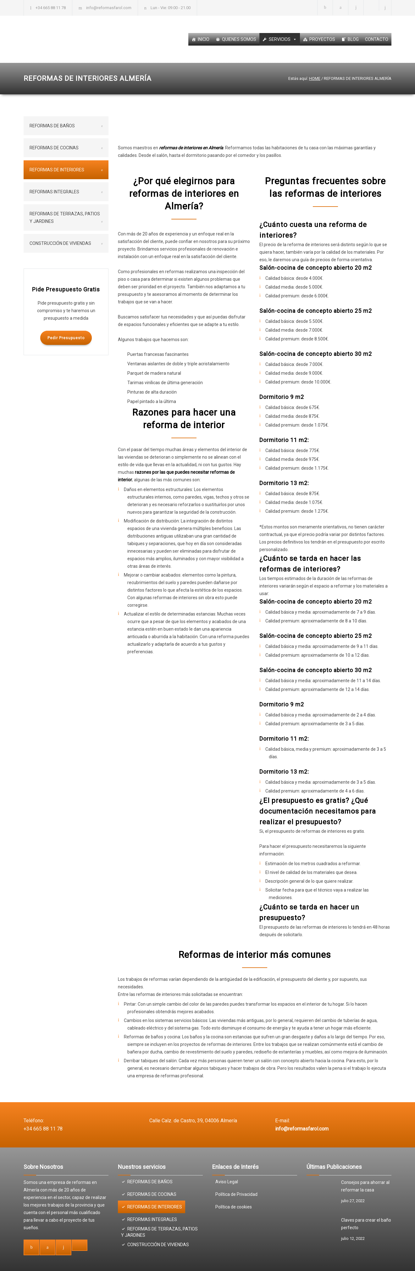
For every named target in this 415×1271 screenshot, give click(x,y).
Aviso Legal (226, 1181)
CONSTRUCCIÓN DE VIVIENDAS (60, 243)
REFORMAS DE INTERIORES (57, 169)
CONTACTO (376, 39)
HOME (314, 78)
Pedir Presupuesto (66, 338)
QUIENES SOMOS (239, 39)
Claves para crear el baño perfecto (366, 1224)
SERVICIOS (283, 39)
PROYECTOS (322, 39)
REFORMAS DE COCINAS (54, 147)
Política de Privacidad (236, 1194)
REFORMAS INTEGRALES (54, 191)
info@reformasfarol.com (108, 7)
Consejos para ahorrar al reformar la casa (365, 1186)
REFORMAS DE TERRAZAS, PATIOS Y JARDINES (65, 217)
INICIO (203, 39)
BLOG (353, 39)
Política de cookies (233, 1206)
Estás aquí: (298, 78)
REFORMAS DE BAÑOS (52, 125)
